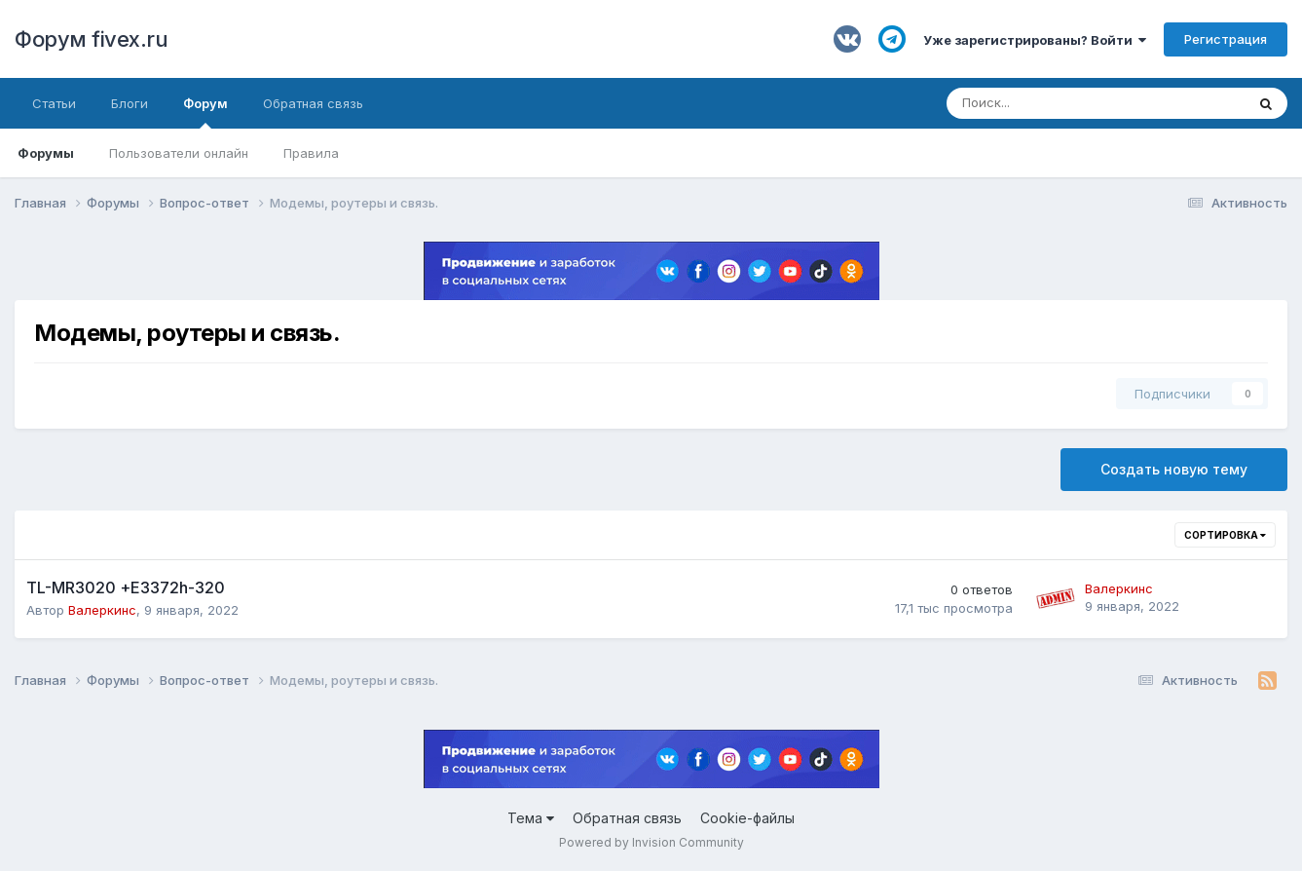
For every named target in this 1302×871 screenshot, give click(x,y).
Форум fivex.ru (91, 39)
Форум (205, 112)
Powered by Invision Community (651, 842)
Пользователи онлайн (178, 153)
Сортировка (1225, 535)
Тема (530, 818)
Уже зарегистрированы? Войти (1034, 40)
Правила (311, 153)
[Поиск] (1042, 103)
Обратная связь (313, 103)
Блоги (129, 103)
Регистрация (1225, 39)
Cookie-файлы (747, 818)
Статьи (54, 103)
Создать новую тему (1173, 469)
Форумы (46, 153)
